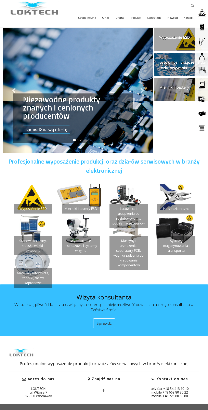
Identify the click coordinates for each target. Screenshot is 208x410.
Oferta (109, 10)
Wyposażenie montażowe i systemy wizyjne (80, 238)
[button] (14, 82)
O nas (95, 10)
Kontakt (178, 10)
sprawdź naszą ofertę (50, 122)
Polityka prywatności (185, 403)
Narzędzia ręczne (176, 200)
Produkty (124, 10)
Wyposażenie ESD (33, 200)
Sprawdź (104, 315)
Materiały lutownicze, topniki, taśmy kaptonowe (33, 270)
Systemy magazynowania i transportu (176, 238)
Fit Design (61, 403)
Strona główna (77, 10)
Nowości (162, 10)
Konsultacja (143, 10)
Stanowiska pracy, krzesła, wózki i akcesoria (33, 238)
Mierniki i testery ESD (80, 200)
